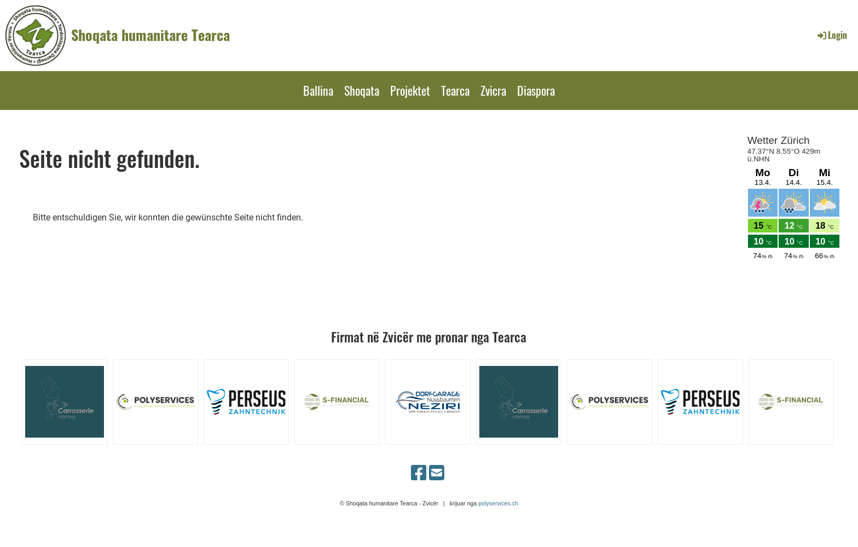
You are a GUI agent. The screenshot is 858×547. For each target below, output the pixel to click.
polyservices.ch (498, 503)
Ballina (318, 90)
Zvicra (493, 90)
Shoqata (361, 90)
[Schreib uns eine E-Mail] (436, 473)
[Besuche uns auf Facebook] (418, 473)
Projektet (410, 90)
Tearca (455, 90)
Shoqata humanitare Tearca (150, 35)
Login (831, 35)
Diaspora (536, 90)
